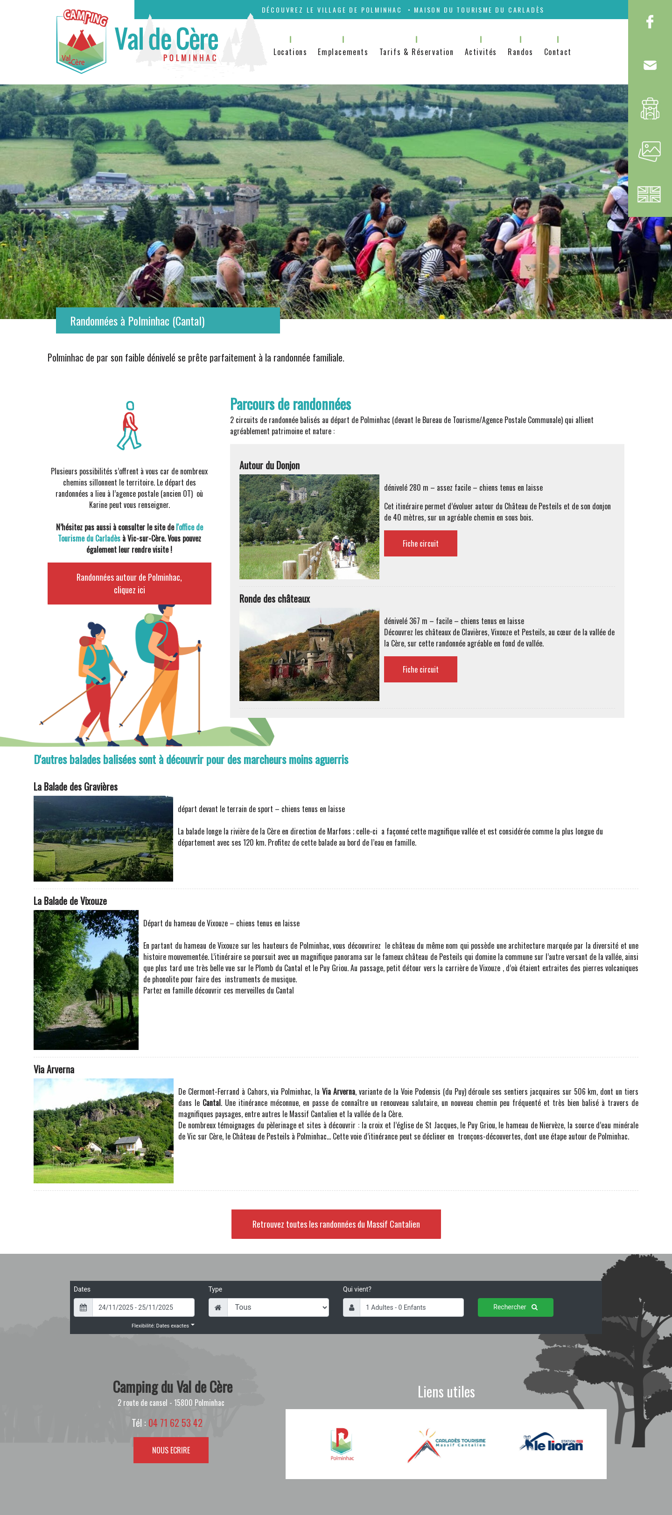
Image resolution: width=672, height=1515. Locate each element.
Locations (290, 51)
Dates (82, 1289)
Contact (558, 51)
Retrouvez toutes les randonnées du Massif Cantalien (336, 1224)
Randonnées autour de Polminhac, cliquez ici (129, 583)
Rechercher (515, 1307)
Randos (520, 51)
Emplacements (343, 51)
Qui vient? (357, 1289)
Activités (481, 51)
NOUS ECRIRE (171, 1450)
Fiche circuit (421, 543)
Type (216, 1289)
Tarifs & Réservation (416, 51)
